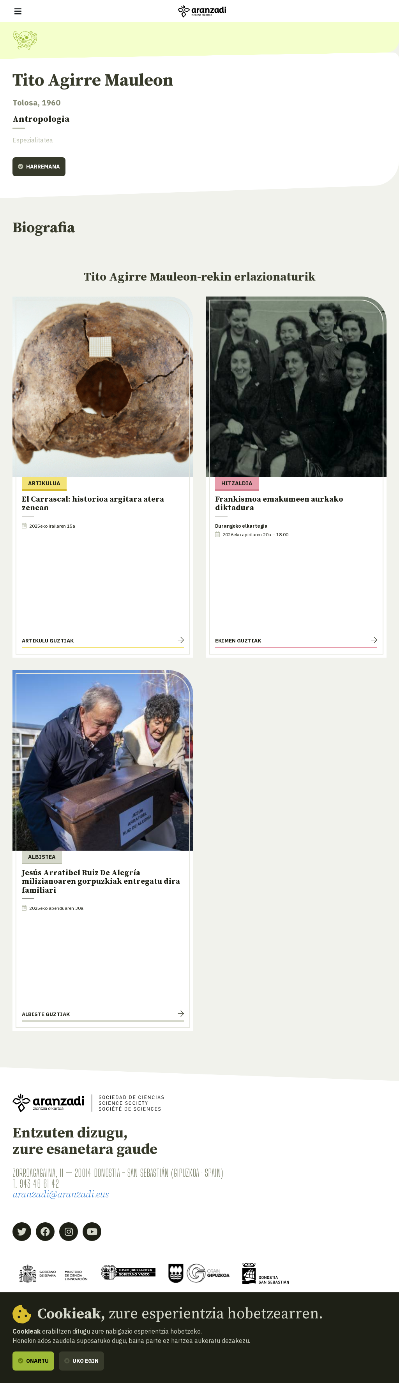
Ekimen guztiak (238, 640)
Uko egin (81, 1360)
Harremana (39, 166)
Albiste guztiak (46, 1014)
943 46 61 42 (39, 1183)
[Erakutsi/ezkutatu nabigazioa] (17, 11)
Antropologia (40, 119)
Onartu (33, 1360)
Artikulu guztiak (48, 640)
